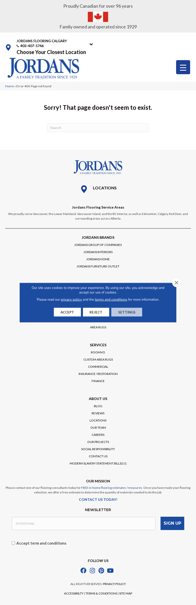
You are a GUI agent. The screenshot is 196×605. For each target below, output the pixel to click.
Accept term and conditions (41, 542)
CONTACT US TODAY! (98, 499)
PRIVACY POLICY (114, 583)
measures (135, 488)
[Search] (98, 127)
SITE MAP (125, 593)
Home (9, 86)
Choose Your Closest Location (51, 52)
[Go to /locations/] (98, 189)
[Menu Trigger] (183, 67)
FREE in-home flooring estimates (103, 488)
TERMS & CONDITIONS (101, 593)
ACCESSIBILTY (73, 593)
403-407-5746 (32, 46)
